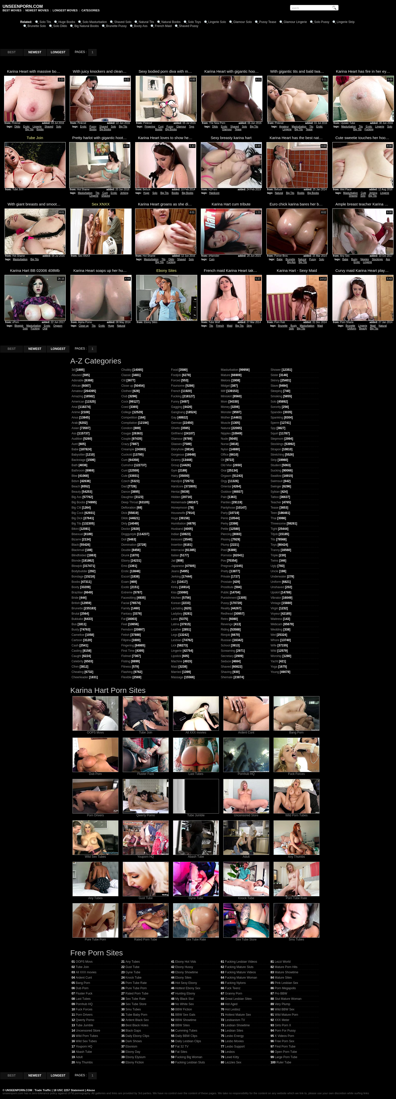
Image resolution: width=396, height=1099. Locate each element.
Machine (176, 661)
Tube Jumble (196, 814)
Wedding (276, 629)
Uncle (274, 571)
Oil (223, 460)
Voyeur (275, 613)
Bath (74, 465)
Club (124, 396)
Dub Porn (95, 772)
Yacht (274, 661)
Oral (44, 328)
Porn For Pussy (285, 1030)
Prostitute (227, 587)
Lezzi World (282, 961)
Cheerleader (79, 677)
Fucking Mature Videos (240, 972)
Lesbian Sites (234, 1030)
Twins (274, 560)
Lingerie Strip (346, 22)
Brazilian (77, 592)
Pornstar (226, 555)
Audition (76, 438)
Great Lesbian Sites (238, 999)
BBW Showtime (185, 1020)
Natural (279, 193)
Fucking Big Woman (188, 1057)
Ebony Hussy (184, 967)
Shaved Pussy (189, 26)
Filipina (126, 640)
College (126, 412)
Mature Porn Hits (286, 967)
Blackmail (77, 550)
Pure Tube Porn (95, 938)
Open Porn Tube (286, 1052)
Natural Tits (146, 22)
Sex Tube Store (246, 938)
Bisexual (77, 534)
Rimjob (225, 635)
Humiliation (178, 523)
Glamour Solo (242, 22)
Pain (224, 497)
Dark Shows (134, 1041)
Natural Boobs (171, 22)
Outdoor (226, 491)
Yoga (273, 666)
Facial (125, 603)
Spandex (276, 412)
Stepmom (276, 438)
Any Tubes (95, 897)
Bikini (75, 529)
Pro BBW (281, 993)
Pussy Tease (267, 22)
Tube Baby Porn (136, 1014)
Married (176, 672)
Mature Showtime (286, 972)
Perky (225, 523)
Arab (74, 423)
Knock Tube (246, 897)
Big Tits (29, 129)
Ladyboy (176, 613)
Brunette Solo (37, 26)
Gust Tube (146, 897)
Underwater (278, 576)
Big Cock (77, 513)
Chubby (126, 370)
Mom (224, 401)
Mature (225, 375)
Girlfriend (177, 433)
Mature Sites (283, 977)
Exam (125, 582)
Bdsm (75, 481)
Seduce (226, 661)
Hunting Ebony (185, 993)
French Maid (163, 26)
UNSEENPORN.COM (18, 1090)
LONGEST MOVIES (65, 10)
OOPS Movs (95, 731)
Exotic (125, 587)
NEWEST (34, 52)
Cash (75, 645)
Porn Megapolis (285, 988)
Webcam (276, 624)
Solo (58, 126)
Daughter (127, 497)
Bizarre (76, 539)
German (176, 423)
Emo (124, 566)
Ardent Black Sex (137, 1020)
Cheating (77, 672)
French (220, 325)
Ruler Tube (284, 1062)
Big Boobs (105, 129)
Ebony (125, 560)
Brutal (75, 613)
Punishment (229, 597)
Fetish (125, 635)
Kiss (174, 592)
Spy (273, 428)
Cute (363, 193)
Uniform (351, 328)
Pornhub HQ (246, 772)
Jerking (124, 193)
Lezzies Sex (233, 1062)
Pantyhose (228, 507)
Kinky (174, 587)
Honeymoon (179, 507)
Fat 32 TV (181, 1046)
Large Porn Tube (286, 1057)
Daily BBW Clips (186, 1036)
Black (75, 544)
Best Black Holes (137, 1025)
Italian (175, 555)
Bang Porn (296, 731)
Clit (123, 380)
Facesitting (128, 597)
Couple (126, 438)
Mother (225, 417)
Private (225, 576)
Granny (176, 460)
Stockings (377, 259)
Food (174, 370)
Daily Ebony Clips (137, 1036)
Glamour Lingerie (295, 22)
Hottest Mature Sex (238, 1014)
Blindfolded (78, 555)
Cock (124, 401)
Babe (280, 259)
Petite (225, 529)
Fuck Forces (296, 772)
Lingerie (37, 126)
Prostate (226, 582)
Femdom (127, 629)
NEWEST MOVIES (37, 10)
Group (175, 465)
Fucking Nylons (235, 983)
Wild (273, 650)
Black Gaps (133, 1030)
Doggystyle (128, 534)
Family (125, 608)
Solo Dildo (60, 26)
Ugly (273, 566)
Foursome (178, 385)
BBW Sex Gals (185, 1014)
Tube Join (146, 731)
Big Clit (76, 507)
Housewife (178, 513)
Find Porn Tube (285, 1046)
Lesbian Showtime (237, 1025)
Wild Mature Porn (286, 1014)
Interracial (177, 550)
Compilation (129, 423)
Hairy (174, 476)
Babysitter (78, 454)
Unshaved (277, 587)
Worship (276, 656)
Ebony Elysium (135, 1057)
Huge (146, 193)
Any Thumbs (296, 855)
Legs (174, 635)
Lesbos (230, 1052)
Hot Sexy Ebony (186, 983)
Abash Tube (196, 855)
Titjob (274, 534)
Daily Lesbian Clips (188, 1041)
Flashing (127, 672)
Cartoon (76, 640)
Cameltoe (77, 635)
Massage (177, 677)
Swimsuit (276, 481)
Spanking (276, 417)
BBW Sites (182, 1025)
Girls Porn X (283, 1025)
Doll (124, 539)
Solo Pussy (321, 22)
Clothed (126, 391)
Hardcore (214, 193)
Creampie (127, 449)
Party (224, 513)
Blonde (76, 560)
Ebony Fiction (135, 1062)
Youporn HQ (146, 855)
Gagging (176, 407)
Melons (226, 380)
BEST (12, 52)
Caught (76, 656)
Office (225, 454)
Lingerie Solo (217, 22)
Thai (273, 518)
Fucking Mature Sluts (239, 967)
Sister (274, 375)
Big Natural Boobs (86, 26)
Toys (191, 126)
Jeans (175, 571)
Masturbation (299, 126)
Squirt (274, 433)
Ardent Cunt (246, 731)
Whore (274, 640)
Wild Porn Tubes (296, 814)
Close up (83, 325)
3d (73, 370)
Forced (175, 380)
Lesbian (176, 640)
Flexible (126, 677)
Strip (249, 325)
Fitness (126, 666)
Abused (76, 375)
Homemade (179, 502)
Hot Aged (231, 1004)
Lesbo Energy (234, 1036)
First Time (128, 650)
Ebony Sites (183, 977)
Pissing (226, 539)
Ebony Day (133, 1052)
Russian (226, 640)
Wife (273, 645)
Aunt (74, 444)
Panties (226, 502)
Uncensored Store (246, 814)
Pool (224, 550)
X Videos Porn (284, 1036)
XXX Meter (282, 1020)
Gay (174, 417)
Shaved (49, 126)
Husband (177, 529)
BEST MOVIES (12, 10)
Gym (174, 470)
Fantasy (126, 613)
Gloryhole (177, 449)
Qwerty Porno (146, 814)
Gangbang (178, 412)
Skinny (275, 380)
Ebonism (131, 1046)
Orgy (224, 481)
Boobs (39, 129)
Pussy (92, 126)
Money (225, 407)
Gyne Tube (196, 897)
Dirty (124, 523)
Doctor (125, 529)
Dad (124, 486)
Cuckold (126, 454)
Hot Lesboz (232, 1009)
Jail (173, 560)
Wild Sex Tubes (95, 855)
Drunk (125, 555)
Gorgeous (177, 454)
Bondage (77, 576)
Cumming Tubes (186, 1030)
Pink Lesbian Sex (286, 983)
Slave (274, 385)
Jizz (173, 582)
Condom (127, 428)
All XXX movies (196, 731)
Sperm (274, 423)
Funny (175, 401)
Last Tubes (196, 772)
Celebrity (77, 661)
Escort (125, 576)
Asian (75, 428)
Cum (211, 259)
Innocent (177, 539)
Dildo (17, 126)
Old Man (226, 465)
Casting (76, 650)
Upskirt (275, 592)
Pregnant (227, 566)
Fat (123, 619)
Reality (225, 608)
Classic (126, 375)
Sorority (275, 407)
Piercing (226, 534)
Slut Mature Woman (288, 999)
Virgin (274, 608)
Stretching (277, 454)
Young (274, 672)
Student (275, 465)
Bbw (74, 476)
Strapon (275, 449)
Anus (74, 417)
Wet (273, 635)
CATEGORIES (90, 10)
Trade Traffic (43, 1090)
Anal (74, 407)
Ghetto (175, 428)
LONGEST (58, 52)
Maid (229, 325)
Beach (75, 486)
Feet (124, 624)
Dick (124, 513)
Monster (226, 412)
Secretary (227, 656)
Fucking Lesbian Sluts (190, 1062)
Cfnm (75, 666)
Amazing (77, 396)
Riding (225, 629)
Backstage (78, 460)
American (77, 401)
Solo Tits (45, 22)
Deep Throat (129, 502)
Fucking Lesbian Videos (241, 961)
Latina (175, 624)
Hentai (175, 491)
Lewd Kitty (232, 1057)
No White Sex (184, 1004)
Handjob (176, 481)
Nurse (225, 444)
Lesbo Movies (234, 1041)
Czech (125, 481)
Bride (75, 597)
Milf (223, 391)
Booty (75, 587)
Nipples (364, 259)
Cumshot (127, 465)
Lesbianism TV (235, 1020)
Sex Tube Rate (196, 938)
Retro (224, 619)
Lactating (177, 608)
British (75, 603)
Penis (224, 518)
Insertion (177, 544)
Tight (273, 529)
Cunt (160, 126)
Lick (173, 645)
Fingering (150, 126)
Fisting (125, 661)
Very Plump (282, 1004)
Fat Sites (181, 1052)
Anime (75, 412)
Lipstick (176, 656)
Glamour (181, 126)
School (225, 645)
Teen (273, 513)
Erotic (26, 126)
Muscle (225, 423)
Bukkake (77, 619)
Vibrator (275, 597)
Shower (275, 370)
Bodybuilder (79, 571)
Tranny (275, 550)
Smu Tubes (296, 938)
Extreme (127, 592)
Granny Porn (233, 993)
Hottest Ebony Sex (187, 988)
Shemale (227, 677)
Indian (175, 534)
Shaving (226, 672)
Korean (176, 603)
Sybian (275, 491)
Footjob (176, 375)
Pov (223, 560)
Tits (311, 126)
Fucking (368, 129)
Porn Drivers (95, 814)
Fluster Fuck (146, 772)
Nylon (225, 449)
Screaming (228, 650)
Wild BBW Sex (284, 1009)
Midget (225, 385)
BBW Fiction (183, 1009)
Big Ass (291, 262)
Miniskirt (226, 396)
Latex (174, 619)
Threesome (278, 523)
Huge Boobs (66, 22)
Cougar (126, 433)
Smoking (276, 396)
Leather (176, 629)
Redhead (227, 613)
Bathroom (78, 470)
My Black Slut (184, 999)
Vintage (275, 603)
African (76, 385)
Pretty (225, 571)
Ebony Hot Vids (185, 961)
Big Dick (77, 518)
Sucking (275, 470)
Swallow (276, 476)
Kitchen (176, 597)
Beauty (363, 328)
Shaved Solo (122, 22)
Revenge (227, 624)
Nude (224, 438)
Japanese (177, 566)
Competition (129, 417)
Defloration (128, 507)
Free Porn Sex (284, 1041)
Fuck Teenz (232, 988)
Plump (225, 544)
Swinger (275, 486)
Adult (246, 855)
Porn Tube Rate (296, 897)
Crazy (125, 444)
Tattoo (274, 497)
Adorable (77, 380)
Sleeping (276, 391)
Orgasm (57, 325)
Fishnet (126, 656)
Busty (354, 259)
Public (225, 592)
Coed (125, 407)
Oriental (226, 486)
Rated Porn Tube (146, 938)
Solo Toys (194, 22)
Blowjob (18, 325)
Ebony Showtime (186, 972)
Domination (129, 544)
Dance (125, 491)
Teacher (275, 502)
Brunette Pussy (116, 26)
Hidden (176, 497)
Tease (238, 129)
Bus (74, 624)
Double (126, 550)
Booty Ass (140, 26)
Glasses (176, 444)
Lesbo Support (235, 1046)
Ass (388, 259)
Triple (274, 555)
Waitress (276, 619)
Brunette (290, 259)
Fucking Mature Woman (241, 977)
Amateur (284, 126)
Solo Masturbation (94, 22)
